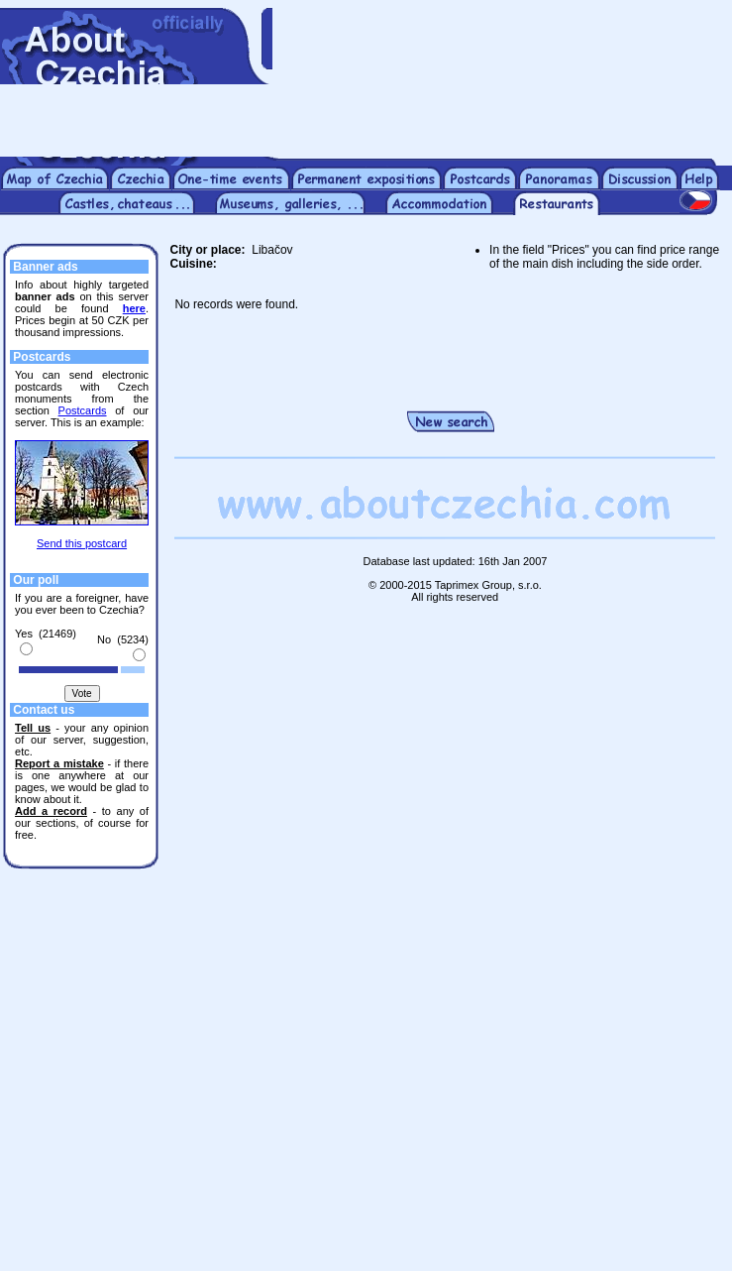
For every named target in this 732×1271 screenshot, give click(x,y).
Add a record (51, 811)
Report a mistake (59, 763)
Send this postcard (82, 543)
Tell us (33, 728)
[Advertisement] (502, 82)
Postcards (82, 410)
